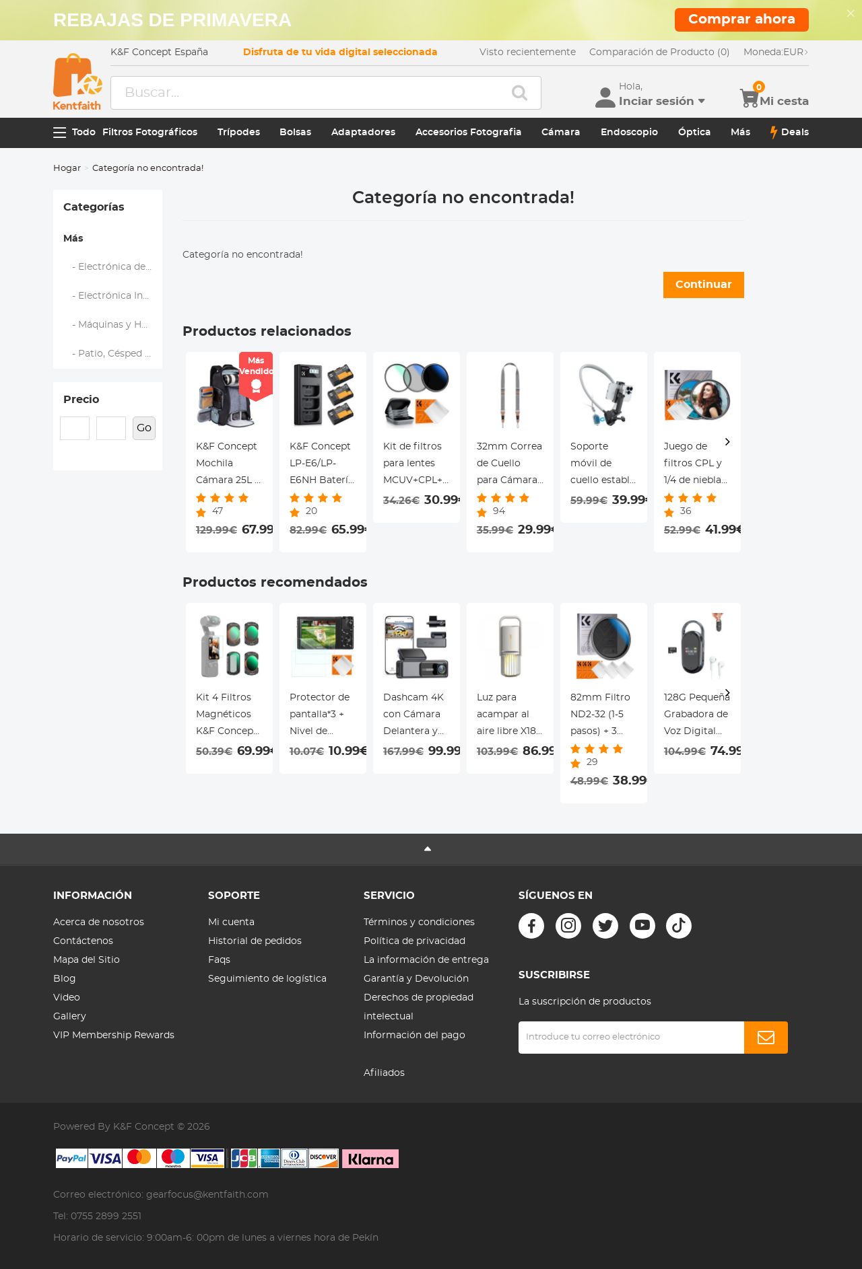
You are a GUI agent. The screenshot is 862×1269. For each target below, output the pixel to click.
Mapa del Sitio (86, 960)
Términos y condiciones (419, 922)
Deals (789, 132)
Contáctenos (83, 941)
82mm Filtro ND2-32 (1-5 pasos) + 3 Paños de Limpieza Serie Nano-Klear (600, 716)
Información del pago (414, 1035)
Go (144, 428)
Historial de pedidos (255, 941)
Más (740, 132)
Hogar (67, 168)
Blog (64, 979)
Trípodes (239, 132)
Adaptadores (363, 132)
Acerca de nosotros (98, 922)
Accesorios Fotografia (469, 132)
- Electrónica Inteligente (113, 296)
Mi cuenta (231, 922)
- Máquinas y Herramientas (113, 325)
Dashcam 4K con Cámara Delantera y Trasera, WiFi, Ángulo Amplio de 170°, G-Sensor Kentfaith (416, 716)
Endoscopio (629, 132)
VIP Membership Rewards (113, 1035)
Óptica (694, 132)
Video (66, 998)
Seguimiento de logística (267, 979)
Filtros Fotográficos (149, 132)
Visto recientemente (527, 52)
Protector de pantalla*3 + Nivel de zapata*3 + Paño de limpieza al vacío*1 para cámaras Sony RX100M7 (323, 716)
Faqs (219, 960)
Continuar (703, 284)
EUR (776, 52)
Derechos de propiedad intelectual (418, 1007)
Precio (81, 399)
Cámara (561, 132)
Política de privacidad (414, 941)
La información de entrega (426, 960)
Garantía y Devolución (416, 979)
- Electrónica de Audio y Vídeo (113, 267)
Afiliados (384, 1073)
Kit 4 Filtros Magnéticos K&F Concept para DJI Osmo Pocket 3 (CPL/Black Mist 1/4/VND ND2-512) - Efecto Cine (228, 716)
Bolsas (295, 132)
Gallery (69, 1016)
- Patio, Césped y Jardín (113, 354)
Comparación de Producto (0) (659, 52)
